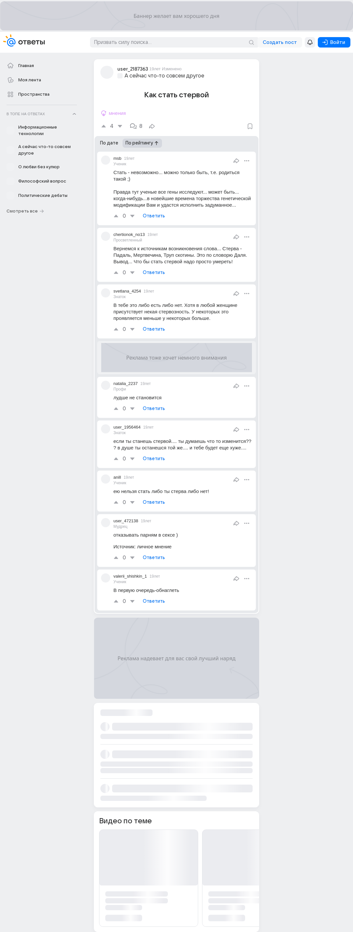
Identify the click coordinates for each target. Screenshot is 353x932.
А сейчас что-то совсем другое (164, 76)
